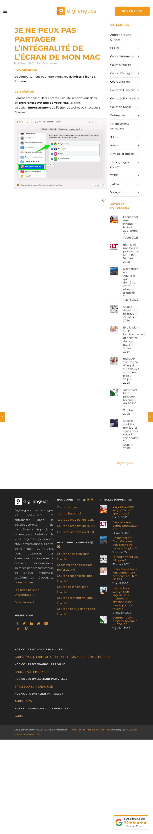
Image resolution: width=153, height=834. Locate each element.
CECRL (115, 48)
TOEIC (114, 183)
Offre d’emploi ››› (25, 602)
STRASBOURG (24, 686)
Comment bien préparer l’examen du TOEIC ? (130, 398)
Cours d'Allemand (122, 56)
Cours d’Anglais (67, 507)
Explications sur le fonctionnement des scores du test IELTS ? (134, 336)
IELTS (114, 137)
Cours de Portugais (123, 98)
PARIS (18, 657)
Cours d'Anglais (120, 64)
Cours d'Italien (120, 81)
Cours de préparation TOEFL (76, 525)
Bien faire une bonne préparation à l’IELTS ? (131, 250)
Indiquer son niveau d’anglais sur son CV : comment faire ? (131, 367)
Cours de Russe (121, 107)
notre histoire (23, 582)
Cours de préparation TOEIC (76, 532)
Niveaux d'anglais (122, 153)
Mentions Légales (77, 730)
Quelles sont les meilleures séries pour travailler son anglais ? (130, 431)
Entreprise (117, 115)
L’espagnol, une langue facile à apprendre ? (130, 225)
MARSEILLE (79, 657)
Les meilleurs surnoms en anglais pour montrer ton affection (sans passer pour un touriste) (122, 598)
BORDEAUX (43, 657)
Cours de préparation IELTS (75, 519)
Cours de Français (122, 90)
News (114, 145)
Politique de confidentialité (99, 730)
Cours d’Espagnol (69, 513)
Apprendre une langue (120, 37)
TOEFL (114, 175)
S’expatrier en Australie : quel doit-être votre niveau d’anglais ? (130, 282)
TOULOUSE (61, 657)
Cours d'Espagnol (122, 73)
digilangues (125, 463)
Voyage (115, 192)
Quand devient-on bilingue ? (130, 310)
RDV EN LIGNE (132, 11)
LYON (28, 657)
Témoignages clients (119, 165)
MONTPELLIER (99, 657)
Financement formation (119, 126)
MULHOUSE (44, 686)
